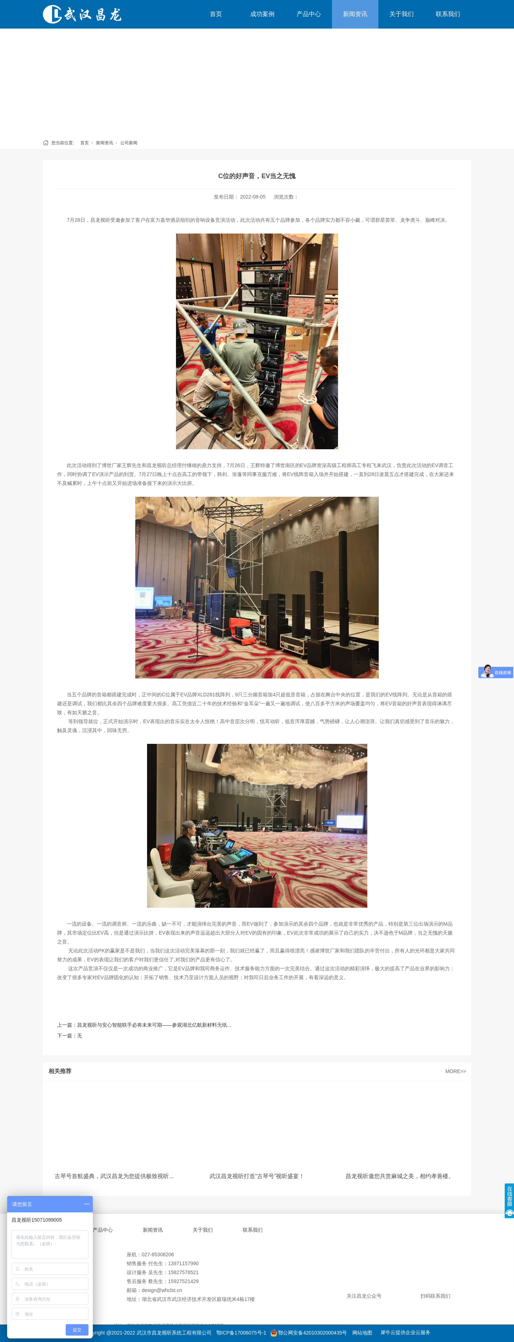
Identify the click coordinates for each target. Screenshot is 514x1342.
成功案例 (262, 14)
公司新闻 (128, 142)
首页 (216, 14)
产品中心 (309, 14)
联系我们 (448, 14)
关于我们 (401, 14)
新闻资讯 (355, 14)
